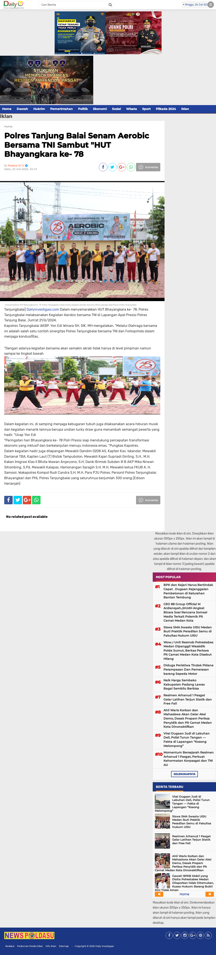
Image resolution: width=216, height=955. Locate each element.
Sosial (116, 109)
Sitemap (64, 946)
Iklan (185, 109)
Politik (83, 109)
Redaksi (9, 946)
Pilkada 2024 (166, 109)
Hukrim (39, 109)
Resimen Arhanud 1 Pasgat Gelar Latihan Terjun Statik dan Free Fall (187, 699)
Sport (146, 109)
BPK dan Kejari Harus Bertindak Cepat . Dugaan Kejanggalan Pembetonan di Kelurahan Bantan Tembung (188, 591)
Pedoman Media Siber (30, 946)
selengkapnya (184, 774)
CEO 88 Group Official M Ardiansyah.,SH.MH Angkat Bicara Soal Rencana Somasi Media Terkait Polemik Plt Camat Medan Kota (185, 612)
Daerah (22, 109)
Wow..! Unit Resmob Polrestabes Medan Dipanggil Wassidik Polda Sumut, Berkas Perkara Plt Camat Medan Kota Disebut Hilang (188, 650)
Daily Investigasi (104, 946)
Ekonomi (100, 109)
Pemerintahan (61, 109)
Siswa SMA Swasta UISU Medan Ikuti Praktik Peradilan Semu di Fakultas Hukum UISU (187, 631)
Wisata (131, 109)
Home (6, 109)
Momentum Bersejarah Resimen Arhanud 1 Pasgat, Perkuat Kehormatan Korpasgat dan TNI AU (188, 759)
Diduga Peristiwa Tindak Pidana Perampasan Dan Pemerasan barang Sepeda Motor (188, 669)
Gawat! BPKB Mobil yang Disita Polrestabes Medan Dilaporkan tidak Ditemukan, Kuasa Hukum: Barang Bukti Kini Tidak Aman (184, 883)
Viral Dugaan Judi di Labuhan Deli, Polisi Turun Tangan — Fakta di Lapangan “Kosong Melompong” (186, 740)
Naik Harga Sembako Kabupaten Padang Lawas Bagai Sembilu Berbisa (184, 684)
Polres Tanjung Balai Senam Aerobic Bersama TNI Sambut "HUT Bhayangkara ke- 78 (76, 144)
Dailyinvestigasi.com (43, 309)
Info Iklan (51, 946)
